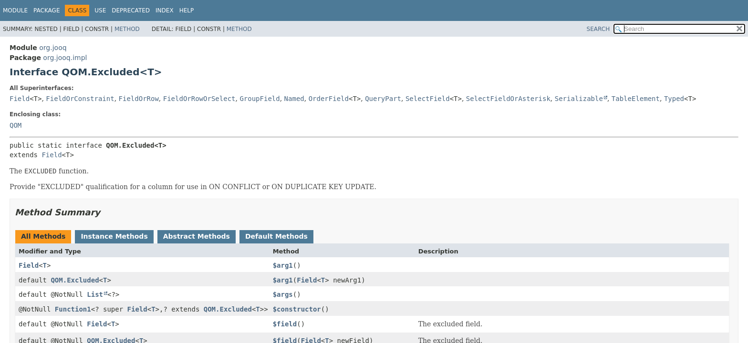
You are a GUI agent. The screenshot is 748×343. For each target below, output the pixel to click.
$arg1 (283, 265)
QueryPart (383, 98)
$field (285, 324)
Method (127, 29)
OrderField (329, 98)
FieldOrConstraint (80, 98)
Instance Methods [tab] (114, 236)
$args (283, 294)
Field (20, 98)
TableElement (636, 98)
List (95, 294)
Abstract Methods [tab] (196, 236)
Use (100, 10)
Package (46, 10)
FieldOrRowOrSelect (199, 98)
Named (294, 98)
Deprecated (131, 10)
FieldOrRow (139, 98)
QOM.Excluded (75, 280)
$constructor (297, 309)
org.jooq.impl (65, 57)
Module (15, 10)
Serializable (579, 98)
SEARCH (598, 29)
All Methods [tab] (43, 236)
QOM (15, 125)
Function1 (73, 309)
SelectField (427, 98)
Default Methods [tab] (276, 236)
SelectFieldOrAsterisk (508, 98)
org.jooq (52, 47)
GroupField (259, 98)
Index (165, 10)
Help (186, 10)
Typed (674, 98)
